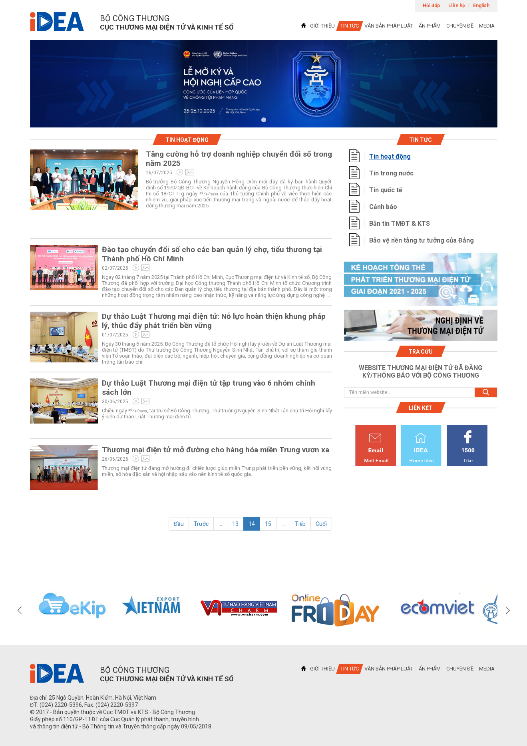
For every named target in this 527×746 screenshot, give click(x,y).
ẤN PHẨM (430, 26)
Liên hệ (456, 5)
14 (252, 524)
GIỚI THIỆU (322, 26)
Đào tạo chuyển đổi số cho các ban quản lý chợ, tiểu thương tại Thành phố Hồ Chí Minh (212, 254)
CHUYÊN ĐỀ (459, 26)
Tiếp (300, 524)
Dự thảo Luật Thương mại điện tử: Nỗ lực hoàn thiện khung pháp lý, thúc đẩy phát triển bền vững (214, 321)
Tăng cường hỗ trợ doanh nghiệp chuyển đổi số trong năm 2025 (239, 158)
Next (508, 610)
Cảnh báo (383, 207)
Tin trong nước (391, 173)
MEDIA (487, 26)
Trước (201, 524)
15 (268, 524)
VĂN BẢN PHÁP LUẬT (388, 26)
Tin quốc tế (385, 190)
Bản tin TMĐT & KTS (399, 223)
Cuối (321, 524)
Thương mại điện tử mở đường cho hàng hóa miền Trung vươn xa (215, 449)
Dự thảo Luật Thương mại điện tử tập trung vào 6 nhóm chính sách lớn (208, 387)
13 (235, 524)
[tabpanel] (263, 83)
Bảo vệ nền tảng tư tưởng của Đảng (421, 240)
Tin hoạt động (390, 156)
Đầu (179, 524)
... (220, 524)
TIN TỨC (349, 26)
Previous (20, 610)
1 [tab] (264, 120)
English (481, 5)
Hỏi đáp (431, 5)
